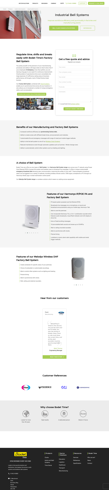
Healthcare (62, 465)
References (76, 460)
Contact (89, 463)
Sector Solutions (24, 3)
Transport (62, 468)
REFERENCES (87, 28)
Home (4, 9)
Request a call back (96, 3)
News (89, 460)
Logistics (61, 462)
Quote (62, 3)
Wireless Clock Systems (53, 141)
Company (53, 3)
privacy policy (75, 104)
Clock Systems (45, 84)
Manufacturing (63, 471)
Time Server (48, 465)
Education (62, 459)
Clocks (47, 457)
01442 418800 (71, 3)
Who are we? (91, 457)
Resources (44, 3)
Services (75, 457)
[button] (25, 233)
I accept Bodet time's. (70, 104)
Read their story (56, 357)
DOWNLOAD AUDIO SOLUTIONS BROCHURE (31, 94)
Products (35, 3)
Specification (77, 463)
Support (83, 3)
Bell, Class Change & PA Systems (64, 28)
